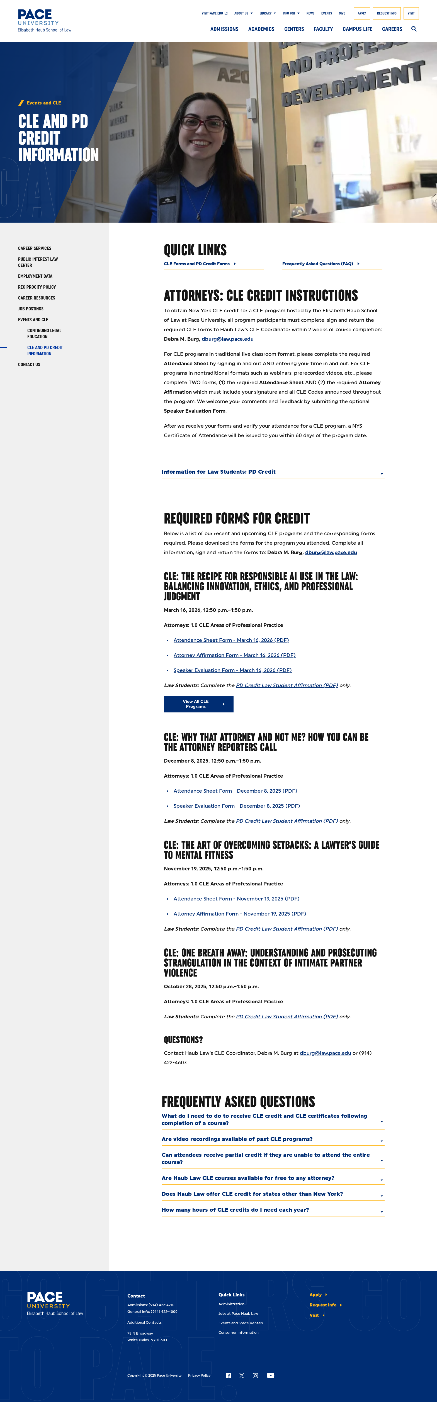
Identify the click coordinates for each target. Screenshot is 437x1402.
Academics (261, 29)
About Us (241, 13)
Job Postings (30, 308)
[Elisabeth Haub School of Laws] (63, 1304)
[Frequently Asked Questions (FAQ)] (332, 265)
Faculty (323, 29)
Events (326, 13)
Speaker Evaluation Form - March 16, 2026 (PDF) (233, 670)
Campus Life (357, 29)
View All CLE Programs (196, 704)
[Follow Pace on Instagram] (255, 1375)
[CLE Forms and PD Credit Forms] (214, 265)
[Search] (414, 29)
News (310, 13)
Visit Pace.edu (212, 13)
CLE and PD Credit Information (45, 350)
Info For (289, 13)
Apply (362, 13)
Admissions (224, 29)
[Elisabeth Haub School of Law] (59, 20)
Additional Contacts (144, 1322)
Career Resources (36, 298)
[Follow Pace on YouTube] (270, 1375)
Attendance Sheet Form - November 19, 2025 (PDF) (237, 899)
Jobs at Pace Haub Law (238, 1313)
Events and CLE (44, 103)
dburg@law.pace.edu (325, 1053)
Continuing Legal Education (44, 333)
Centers (294, 29)
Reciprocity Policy (37, 287)
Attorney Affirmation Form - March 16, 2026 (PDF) (235, 655)
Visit (411, 13)
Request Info (387, 13)
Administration (231, 1304)
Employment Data (35, 276)
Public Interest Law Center (38, 262)
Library (265, 13)
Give (342, 13)
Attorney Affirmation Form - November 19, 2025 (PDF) (240, 914)
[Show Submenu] (250, 13)
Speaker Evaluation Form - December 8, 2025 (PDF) (237, 806)
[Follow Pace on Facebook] (228, 1375)
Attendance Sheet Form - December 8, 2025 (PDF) (235, 791)
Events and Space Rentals (241, 1323)
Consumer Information (239, 1332)
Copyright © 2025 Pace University (154, 1375)
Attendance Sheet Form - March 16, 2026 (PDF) (231, 640)
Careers (392, 29)
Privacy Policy (199, 1375)
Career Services (34, 248)
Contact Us (29, 364)
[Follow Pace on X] (241, 1375)
